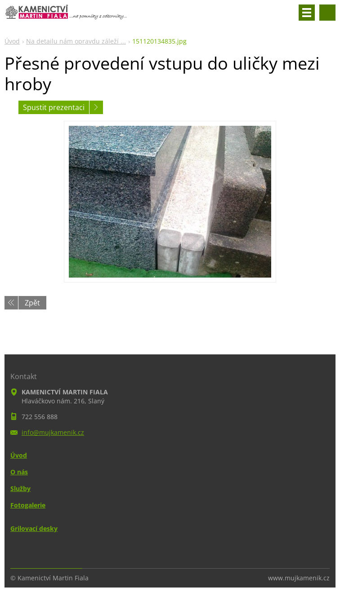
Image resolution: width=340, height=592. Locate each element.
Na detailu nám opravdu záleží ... (76, 41)
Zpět (32, 303)
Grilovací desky (34, 528)
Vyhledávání (327, 12)
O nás (19, 472)
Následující (96, 107)
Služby (20, 488)
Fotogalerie (27, 505)
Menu (306, 12)
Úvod (12, 41)
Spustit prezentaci (54, 107)
